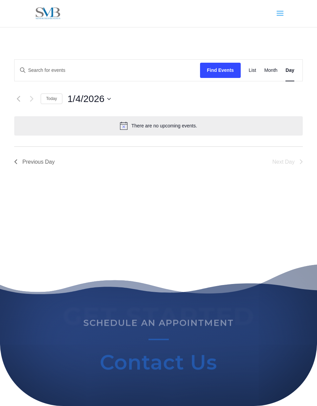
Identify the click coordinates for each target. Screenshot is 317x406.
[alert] (158, 125)
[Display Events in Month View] (270, 70)
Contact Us (158, 364)
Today (51, 98)
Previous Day (34, 162)
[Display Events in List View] (252, 70)
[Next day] (31, 99)
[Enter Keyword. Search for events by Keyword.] (107, 70)
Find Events (220, 70)
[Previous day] (18, 99)
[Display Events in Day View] (289, 70)
